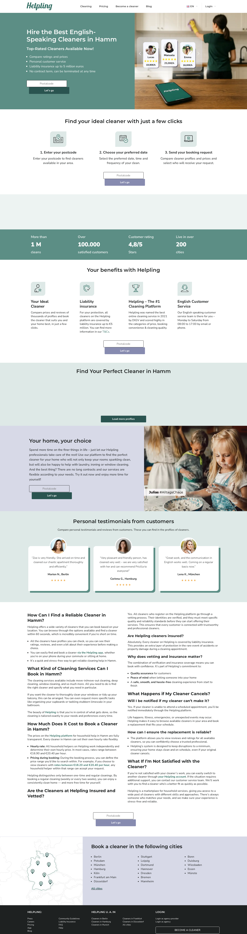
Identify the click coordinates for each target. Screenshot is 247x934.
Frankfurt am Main (105, 843)
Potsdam (99, 827)
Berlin (97, 823)
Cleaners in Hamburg (101, 887)
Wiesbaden (195, 831)
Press (30, 884)
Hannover (147, 835)
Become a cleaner (127, 6)
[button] (192, 6)
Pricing (103, 6)
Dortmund (147, 831)
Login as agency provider (167, 884)
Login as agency (163, 887)
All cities (96, 854)
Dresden (146, 839)
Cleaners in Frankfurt (132, 884)
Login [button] (209, 6)
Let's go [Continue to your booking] (89, 83)
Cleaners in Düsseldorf (133, 887)
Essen (191, 835)
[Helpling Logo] (39, 6)
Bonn (191, 823)
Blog (149, 6)
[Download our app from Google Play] (81, 909)
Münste (192, 839)
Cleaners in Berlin (99, 884)
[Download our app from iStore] (60, 909)
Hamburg (99, 835)
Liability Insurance (67, 887)
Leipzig (145, 827)
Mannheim (147, 847)
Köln (96, 839)
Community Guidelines (69, 884)
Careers (30, 887)
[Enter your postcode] (46, 83)
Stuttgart (146, 823)
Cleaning (86, 6)
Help (61, 894)
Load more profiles (123, 398)
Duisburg (193, 827)
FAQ (61, 890)
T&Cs (105, 318)
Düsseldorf (101, 847)
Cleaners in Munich (100, 890)
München (99, 831)
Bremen (146, 843)
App (29, 894)
